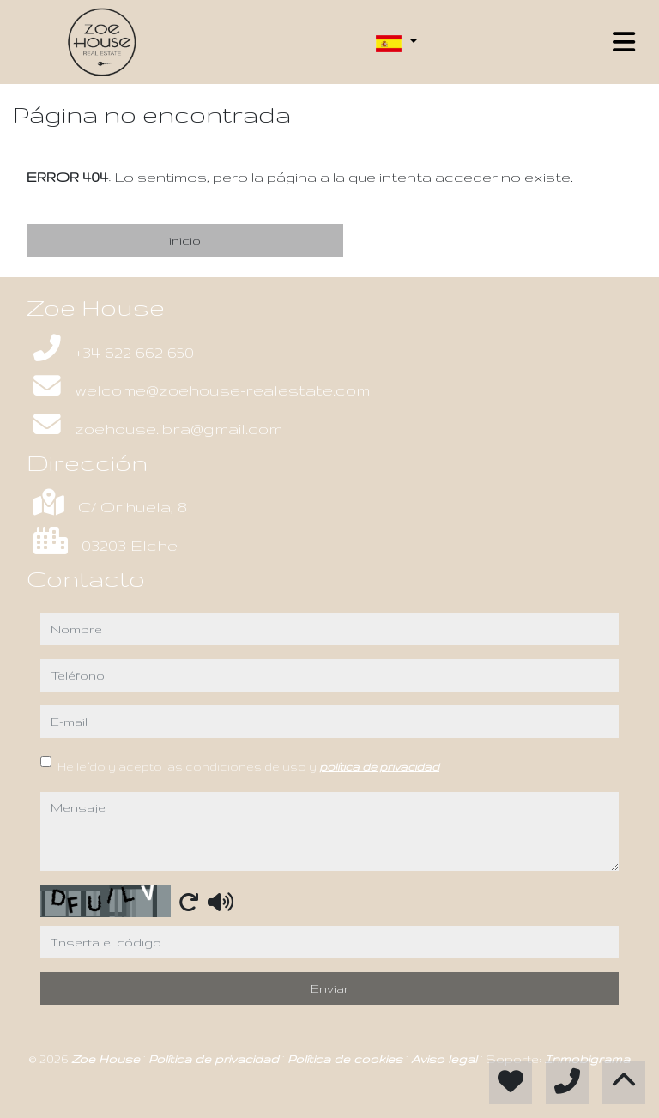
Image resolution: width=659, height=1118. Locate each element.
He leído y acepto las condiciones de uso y (248, 766)
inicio (185, 240)
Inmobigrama (587, 1059)
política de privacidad (379, 766)
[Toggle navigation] (623, 42)
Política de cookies (346, 1059)
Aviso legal (446, 1059)
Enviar (330, 988)
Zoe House (107, 1059)
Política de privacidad (215, 1059)
